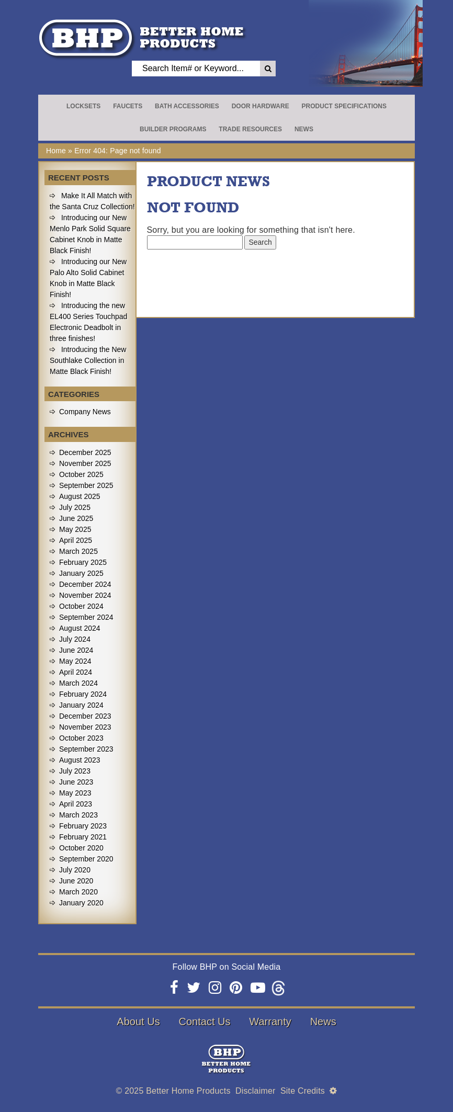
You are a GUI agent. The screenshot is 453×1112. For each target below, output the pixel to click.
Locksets (83, 106)
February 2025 (83, 562)
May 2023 (75, 793)
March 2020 (78, 892)
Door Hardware (260, 106)
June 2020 (76, 881)
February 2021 (83, 837)
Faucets (127, 106)
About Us (138, 1021)
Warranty (270, 1021)
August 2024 (79, 628)
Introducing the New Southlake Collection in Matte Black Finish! (88, 360)
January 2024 (81, 705)
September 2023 (86, 749)
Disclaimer (255, 1090)
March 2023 (78, 815)
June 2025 (76, 518)
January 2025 (81, 573)
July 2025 (74, 507)
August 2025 (79, 496)
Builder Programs (173, 129)
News (304, 129)
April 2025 (75, 540)
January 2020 (81, 903)
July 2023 (74, 771)
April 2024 (75, 672)
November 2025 (85, 463)
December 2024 (85, 584)
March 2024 (78, 683)
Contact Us (205, 1021)
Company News (85, 411)
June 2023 (76, 782)
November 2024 (85, 595)
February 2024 (83, 694)
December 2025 (85, 452)
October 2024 (81, 606)
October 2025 (81, 474)
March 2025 (78, 551)
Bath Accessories (187, 106)
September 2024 (86, 617)
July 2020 (74, 870)
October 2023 (81, 738)
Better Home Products (188, 1090)
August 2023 (79, 760)
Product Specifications (344, 106)
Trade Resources (250, 129)
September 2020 (86, 859)
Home (56, 150)
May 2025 (75, 529)
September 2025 (86, 485)
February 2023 (83, 826)
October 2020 (81, 848)
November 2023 (85, 727)
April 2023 (75, 804)
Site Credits (302, 1090)
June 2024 (76, 650)
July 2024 (74, 639)
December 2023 (85, 716)
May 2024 (75, 661)
